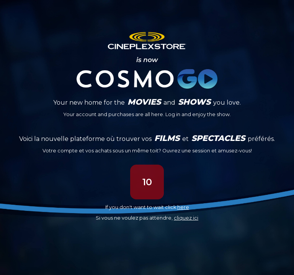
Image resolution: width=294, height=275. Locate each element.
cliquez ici (186, 218)
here (183, 207)
